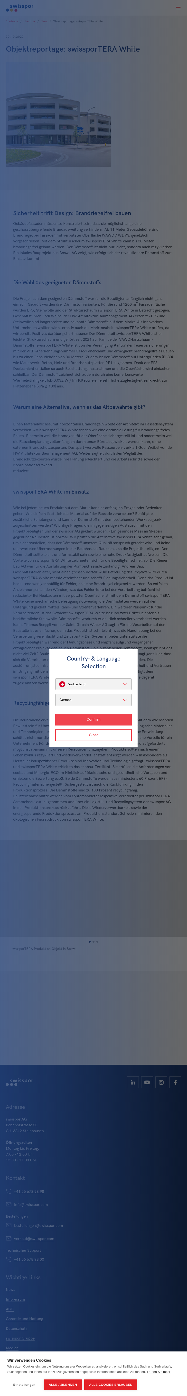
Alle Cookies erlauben (110, 1385)
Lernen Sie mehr (158, 1372)
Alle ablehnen (63, 1385)
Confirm (93, 719)
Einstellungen (24, 1385)
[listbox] (93, 684)
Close (93, 735)
